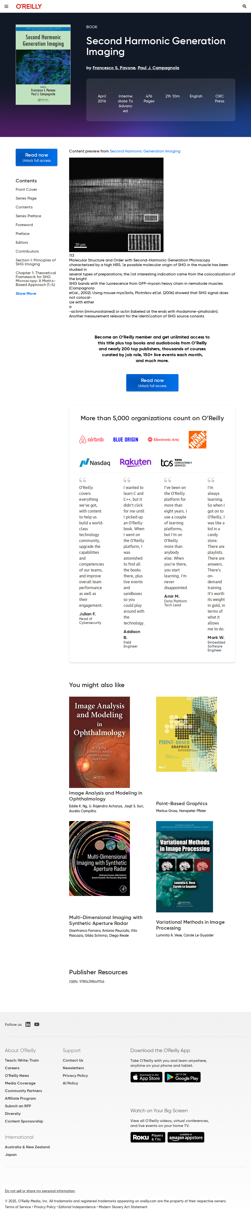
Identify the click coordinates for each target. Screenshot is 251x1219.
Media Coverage (20, 1083)
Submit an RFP (18, 1106)
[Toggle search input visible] (245, 6)
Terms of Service (18, 1207)
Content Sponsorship (24, 1121)
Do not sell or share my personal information (40, 1191)
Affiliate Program (20, 1098)
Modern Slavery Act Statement (123, 1207)
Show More (26, 294)
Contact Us (73, 1060)
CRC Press (219, 98)
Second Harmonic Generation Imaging (145, 151)
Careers (12, 1067)
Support (72, 1050)
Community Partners (23, 1090)
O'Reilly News (17, 1075)
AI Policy (70, 1083)
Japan (11, 1154)
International (19, 1137)
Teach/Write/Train (22, 1060)
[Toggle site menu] (6, 6)
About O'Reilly (20, 1050)
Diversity (13, 1113)
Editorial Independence (77, 1207)
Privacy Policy (75, 1075)
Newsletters (73, 1067)
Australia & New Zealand (27, 1147)
